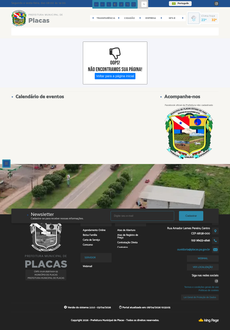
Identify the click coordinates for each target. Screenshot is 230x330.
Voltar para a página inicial (115, 76)
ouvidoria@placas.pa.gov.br (193, 249)
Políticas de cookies (209, 290)
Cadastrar (191, 215)
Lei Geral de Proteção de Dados (200, 297)
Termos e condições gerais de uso (201, 287)
